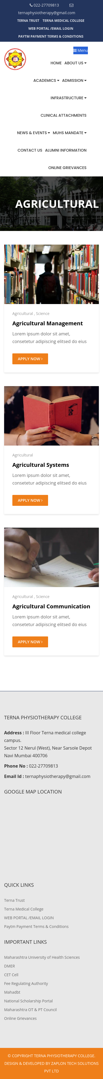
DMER (9, 966)
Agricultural (22, 313)
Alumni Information (66, 150)
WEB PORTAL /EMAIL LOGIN (50, 28)
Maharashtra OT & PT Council (30, 1009)
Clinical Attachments (64, 115)
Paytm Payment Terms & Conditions (50, 36)
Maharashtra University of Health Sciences (42, 957)
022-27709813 (44, 5)
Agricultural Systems (40, 464)
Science (42, 313)
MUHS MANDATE (70, 133)
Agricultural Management (47, 323)
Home (56, 63)
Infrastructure (69, 98)
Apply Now (30, 358)
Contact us (30, 150)
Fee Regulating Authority (26, 983)
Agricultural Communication (51, 606)
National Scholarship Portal (28, 1000)
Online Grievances (67, 167)
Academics (46, 80)
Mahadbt (12, 992)
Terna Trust (28, 20)
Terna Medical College (63, 20)
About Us (75, 63)
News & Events (33, 133)
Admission (74, 80)
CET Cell (11, 974)
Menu (80, 50)
